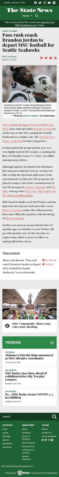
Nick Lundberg (9, 56)
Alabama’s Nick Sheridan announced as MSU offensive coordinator (29, 356)
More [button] (44, 15)
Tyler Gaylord (12, 362)
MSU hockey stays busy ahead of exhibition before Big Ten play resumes (26, 376)
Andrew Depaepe (35, 187)
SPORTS (5, 31)
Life (19, 15)
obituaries (6, 447)
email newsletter (49, 436)
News (8, 15)
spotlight (6, 436)
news (4, 429)
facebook (49, 260)
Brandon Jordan (43, 128)
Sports (31, 15)
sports (5, 433)
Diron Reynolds (15, 218)
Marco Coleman (12, 210)
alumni (45, 429)
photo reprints (28, 443)
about (24, 429)
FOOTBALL (13, 31)
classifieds (7, 443)
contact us (46, 433)
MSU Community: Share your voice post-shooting (31, 325)
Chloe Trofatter (30, 115)
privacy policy (28, 446)
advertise (26, 433)
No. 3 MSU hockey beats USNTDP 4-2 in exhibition (29, 395)
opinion (5, 440)
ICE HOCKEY (11, 370)
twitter (48, 264)
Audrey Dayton (13, 384)
